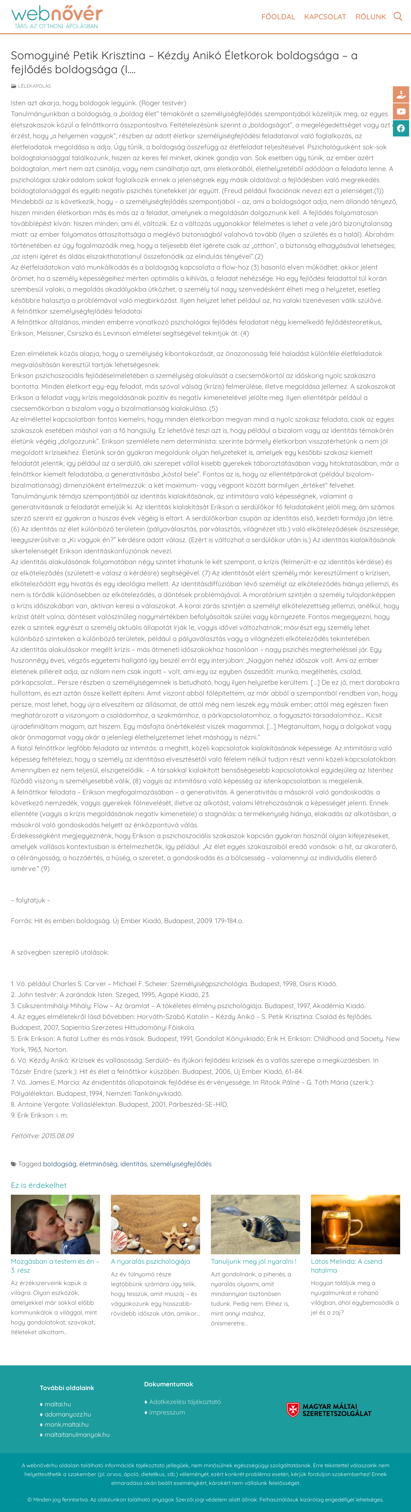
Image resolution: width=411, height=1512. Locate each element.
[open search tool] (398, 16)
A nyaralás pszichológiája (150, 1261)
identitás (133, 1163)
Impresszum (168, 1412)
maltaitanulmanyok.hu (77, 1434)
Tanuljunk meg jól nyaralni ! (253, 1261)
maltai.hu (58, 1404)
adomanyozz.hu (68, 1414)
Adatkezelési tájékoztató (185, 1402)
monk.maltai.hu (67, 1424)
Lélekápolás (31, 86)
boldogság (59, 1163)
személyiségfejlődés (181, 1163)
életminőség (98, 1163)
